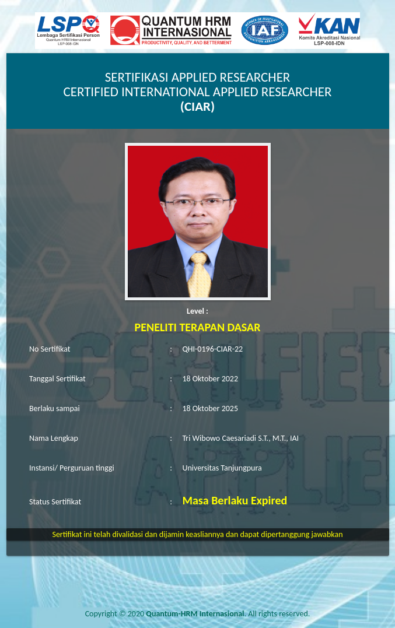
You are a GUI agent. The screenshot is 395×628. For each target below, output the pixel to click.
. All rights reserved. (228, 614)
